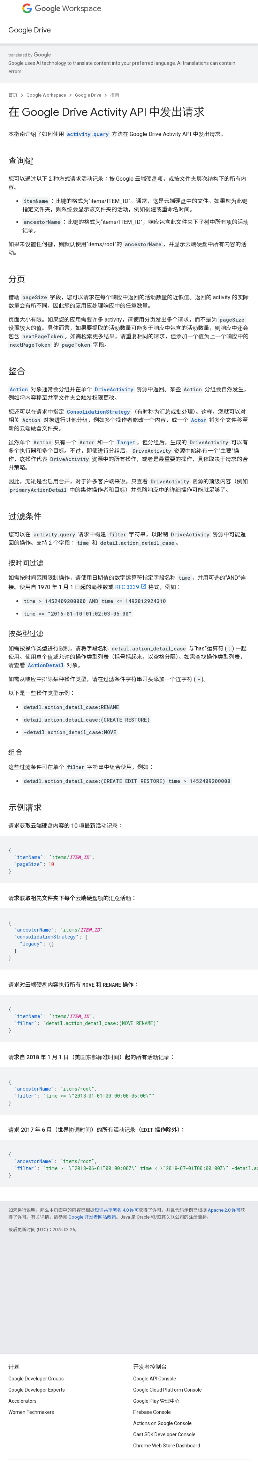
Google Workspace (46, 95)
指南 (114, 95)
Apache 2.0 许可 (224, 1210)
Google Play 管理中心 (156, 1401)
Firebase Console (152, 1412)
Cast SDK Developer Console (164, 1434)
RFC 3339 (127, 587)
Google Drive (29, 30)
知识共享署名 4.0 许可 (116, 1210)
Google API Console (154, 1378)
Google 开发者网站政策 (92, 1217)
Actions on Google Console (162, 1423)
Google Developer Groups (36, 1378)
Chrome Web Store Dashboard (166, 1445)
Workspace (68, 8)
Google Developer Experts (36, 1390)
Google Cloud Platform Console (167, 1390)
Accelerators (22, 1401)
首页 (12, 95)
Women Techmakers (31, 1412)
